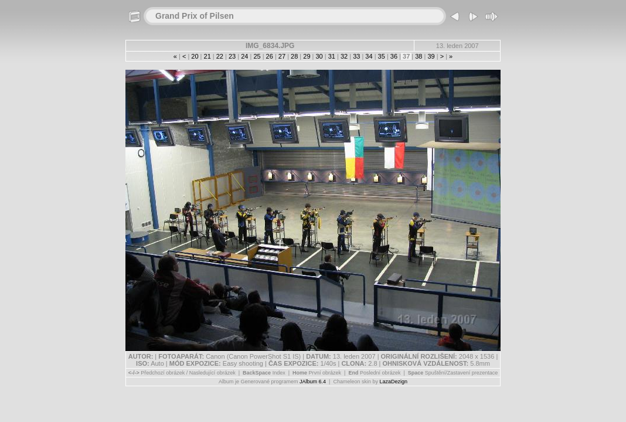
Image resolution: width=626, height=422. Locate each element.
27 (282, 56)
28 (294, 56)
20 (194, 56)
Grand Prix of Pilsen (194, 16)
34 (368, 56)
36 (394, 56)
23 (232, 56)
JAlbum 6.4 (313, 381)
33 (356, 56)
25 (256, 56)
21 (207, 56)
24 (244, 56)
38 (418, 56)
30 (319, 56)
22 (220, 56)
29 (306, 56)
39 (431, 56)
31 (331, 56)
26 (269, 56)
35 (381, 56)
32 (344, 56)
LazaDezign (393, 381)
